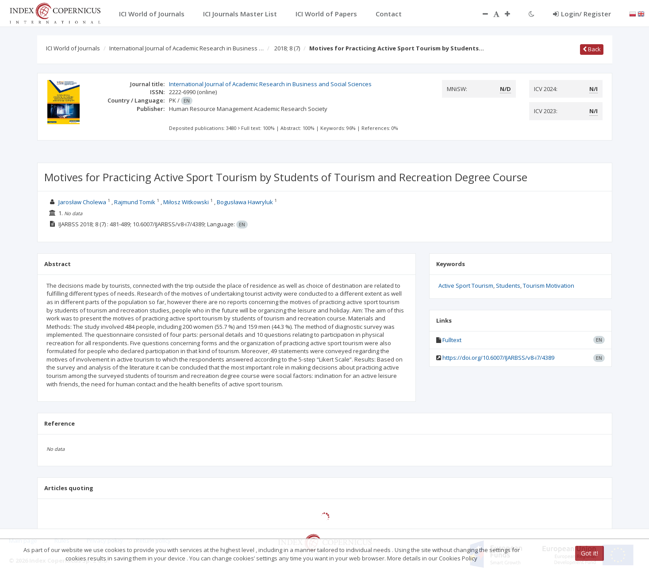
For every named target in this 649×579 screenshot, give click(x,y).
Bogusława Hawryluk (245, 202)
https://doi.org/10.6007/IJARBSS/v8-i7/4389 (498, 358)
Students (508, 286)
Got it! (589, 553)
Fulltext (451, 340)
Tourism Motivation (548, 286)
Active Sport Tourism (465, 286)
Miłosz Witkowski (186, 202)
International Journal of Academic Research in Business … (186, 48)
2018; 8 (287, 48)
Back (592, 49)
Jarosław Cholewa (82, 202)
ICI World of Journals (73, 48)
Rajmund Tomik (134, 202)
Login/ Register (582, 13)
